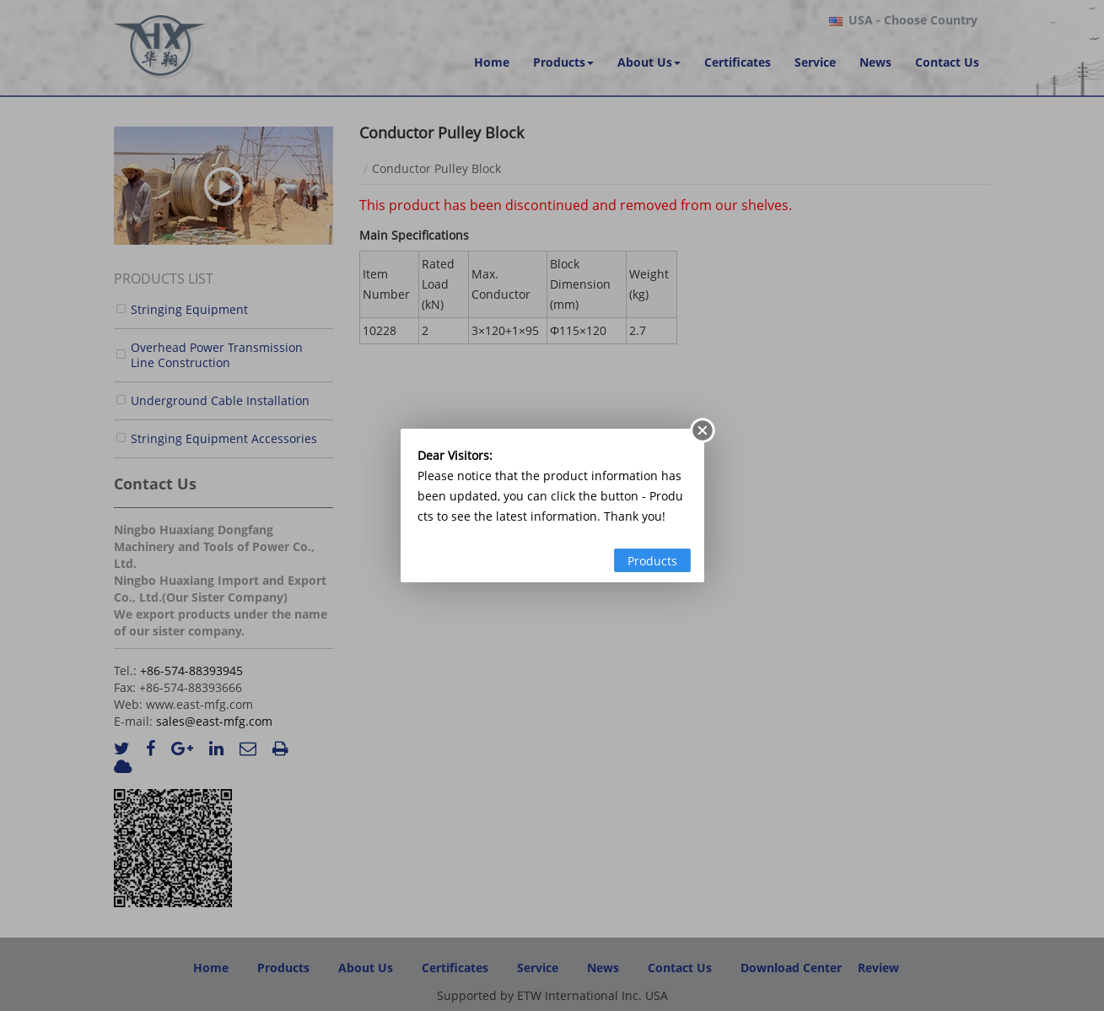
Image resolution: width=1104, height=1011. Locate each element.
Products (652, 561)
